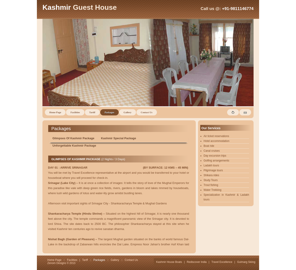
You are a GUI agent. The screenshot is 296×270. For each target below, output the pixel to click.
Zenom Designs (56, 263)
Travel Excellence (221, 262)
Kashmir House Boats (169, 262)
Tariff (92, 112)
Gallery (127, 112)
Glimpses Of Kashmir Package (73, 138)
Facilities (75, 112)
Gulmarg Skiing (246, 262)
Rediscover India (196, 262)
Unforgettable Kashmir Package (74, 145)
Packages (109, 112)
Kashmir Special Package (118, 138)
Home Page (55, 112)
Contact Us (146, 112)
